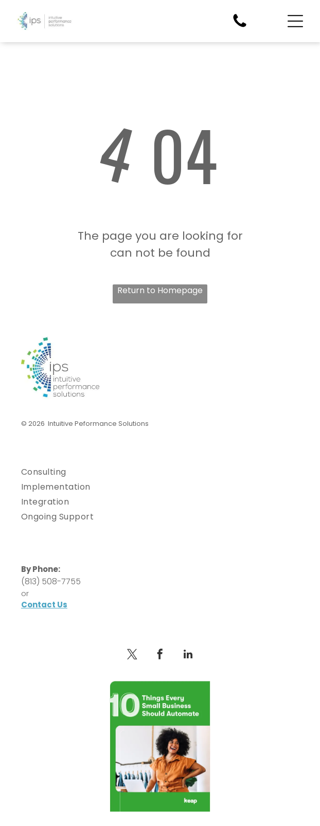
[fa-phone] (240, 26)
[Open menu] (295, 21)
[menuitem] (160, 471)
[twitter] (132, 656)
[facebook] (160, 656)
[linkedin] (187, 656)
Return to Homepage (160, 290)
